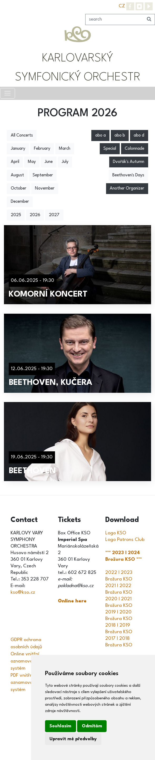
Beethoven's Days (128, 175)
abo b (119, 135)
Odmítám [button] (92, 726)
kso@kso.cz (23, 592)
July (65, 162)
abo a (100, 135)
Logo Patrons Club (124, 539)
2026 (35, 215)
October (18, 188)
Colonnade (134, 149)
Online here (72, 601)
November (44, 188)
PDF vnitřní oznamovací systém (23, 682)
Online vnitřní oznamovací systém (25, 661)
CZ (122, 6)
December (20, 202)
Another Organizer (127, 188)
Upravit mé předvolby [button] (73, 739)
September (43, 175)
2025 (16, 215)
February (42, 149)
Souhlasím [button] (60, 726)
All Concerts (22, 135)
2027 (54, 215)
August (17, 175)
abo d (139, 135)
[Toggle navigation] (7, 93)
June (48, 162)
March (64, 149)
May (32, 162)
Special (109, 149)
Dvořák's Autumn (128, 162)
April (15, 162)
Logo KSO (115, 533)
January (18, 149)
